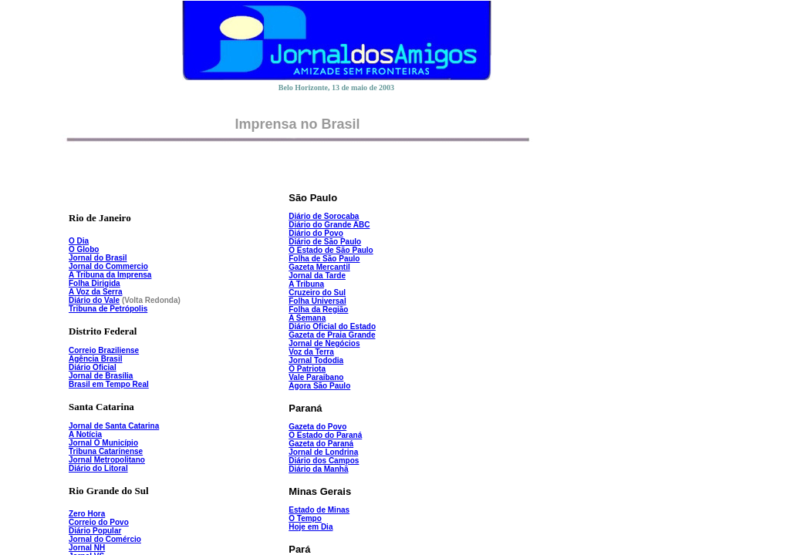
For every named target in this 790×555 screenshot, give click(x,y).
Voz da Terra (311, 352)
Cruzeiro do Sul (317, 292)
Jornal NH (87, 547)
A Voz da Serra (95, 292)
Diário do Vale (94, 300)
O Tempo (305, 518)
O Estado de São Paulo (331, 250)
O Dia (79, 241)
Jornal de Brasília (101, 376)
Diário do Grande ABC (329, 224)
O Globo (84, 249)
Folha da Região (318, 309)
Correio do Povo (99, 522)
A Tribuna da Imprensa (110, 275)
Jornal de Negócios (324, 343)
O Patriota (307, 369)
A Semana (307, 318)
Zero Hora (87, 514)
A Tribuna (306, 284)
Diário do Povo (316, 233)
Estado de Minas (319, 510)
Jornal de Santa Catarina (114, 426)
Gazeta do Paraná (321, 443)
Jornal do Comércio (105, 539)
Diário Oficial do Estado (332, 326)
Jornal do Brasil (98, 258)
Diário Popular (95, 530)
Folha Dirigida (94, 283)
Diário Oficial (92, 367)
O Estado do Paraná (325, 435)
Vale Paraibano (316, 377)
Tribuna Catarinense (106, 451)
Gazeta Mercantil (319, 267)
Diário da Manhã (318, 469)
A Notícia (85, 434)
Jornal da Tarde (317, 275)
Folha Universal (317, 301)
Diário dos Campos (324, 460)
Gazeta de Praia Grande (332, 335)
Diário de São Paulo (325, 241)
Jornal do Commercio (108, 266)
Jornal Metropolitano (107, 460)
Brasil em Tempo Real (109, 384)
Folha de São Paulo (324, 258)
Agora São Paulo (319, 386)
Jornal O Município (103, 443)
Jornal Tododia (316, 360)
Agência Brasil (95, 359)
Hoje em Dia (311, 527)
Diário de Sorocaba (324, 216)
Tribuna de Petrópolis (108, 308)
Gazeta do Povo (317, 426)
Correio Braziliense (104, 350)
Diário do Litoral (98, 468)
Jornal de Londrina (323, 452)
